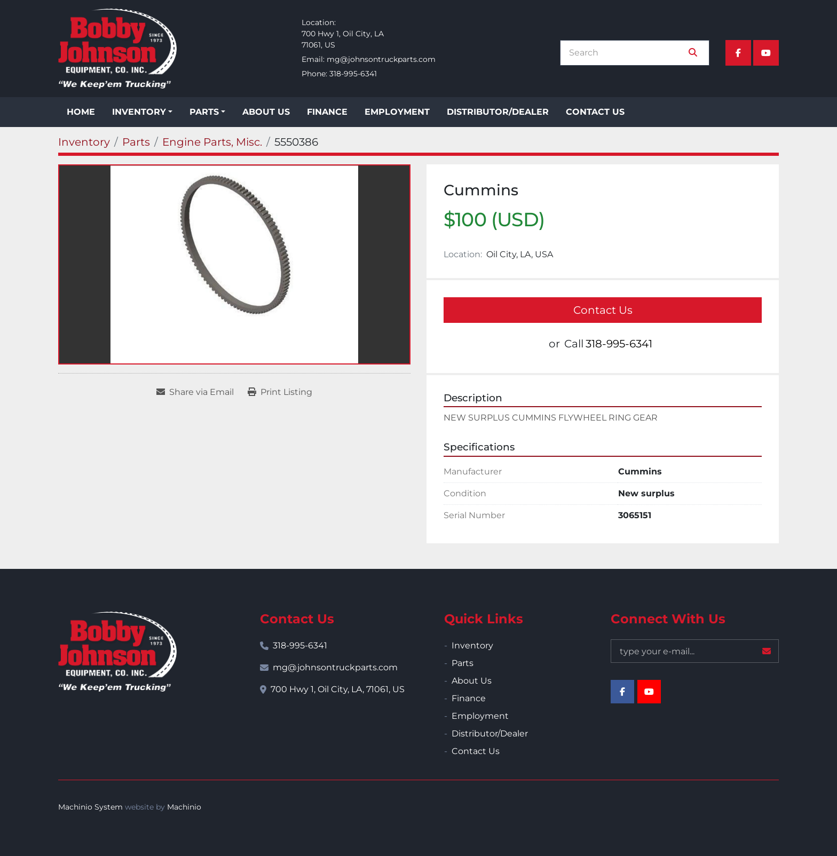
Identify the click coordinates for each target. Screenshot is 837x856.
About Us (266, 112)
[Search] (627, 53)
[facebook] (738, 53)
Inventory (139, 112)
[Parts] (136, 142)
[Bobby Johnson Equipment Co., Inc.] (117, 652)
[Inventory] (84, 142)
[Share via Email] (195, 392)
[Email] (695, 651)
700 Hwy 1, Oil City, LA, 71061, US (338, 689)
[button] (142, 112)
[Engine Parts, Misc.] (212, 142)
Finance (327, 112)
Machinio (184, 807)
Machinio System (90, 807)
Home (81, 112)
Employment (397, 112)
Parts (204, 112)
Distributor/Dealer (498, 112)
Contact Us (595, 112)
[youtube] (766, 53)
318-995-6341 (353, 73)
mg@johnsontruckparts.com (381, 59)
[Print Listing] (280, 392)
